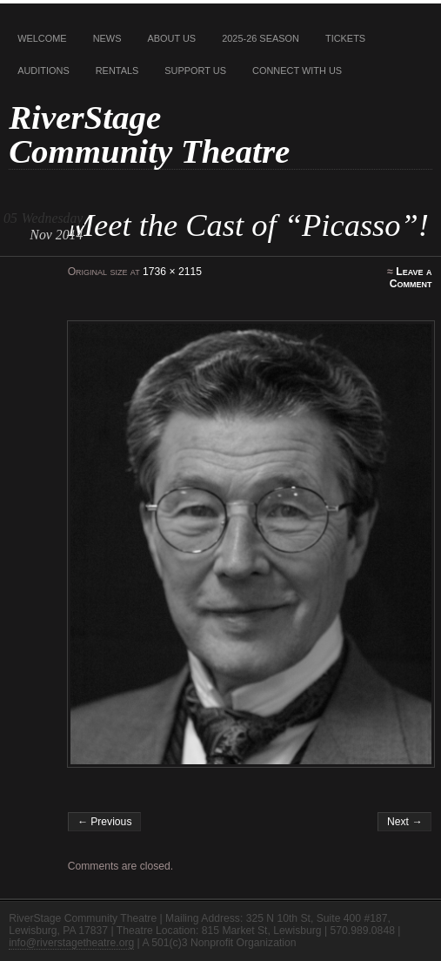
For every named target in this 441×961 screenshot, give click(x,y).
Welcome (42, 38)
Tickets (345, 38)
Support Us (195, 70)
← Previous (104, 822)
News (107, 38)
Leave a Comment (411, 277)
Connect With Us (297, 70)
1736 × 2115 (172, 271)
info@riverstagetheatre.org (71, 943)
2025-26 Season (260, 38)
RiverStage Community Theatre (149, 134)
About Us (171, 38)
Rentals (117, 70)
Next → (405, 822)
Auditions (43, 70)
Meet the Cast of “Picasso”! (248, 225)
